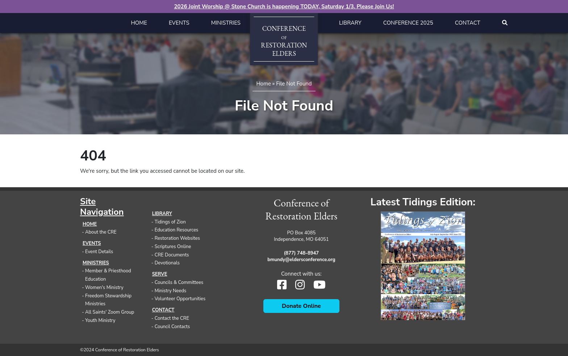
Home (139, 22)
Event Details (99, 251)
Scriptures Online (173, 246)
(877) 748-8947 (301, 253)
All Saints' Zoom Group (109, 312)
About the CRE (101, 232)
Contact (467, 22)
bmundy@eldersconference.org (301, 259)
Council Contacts (172, 326)
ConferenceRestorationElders (284, 41)
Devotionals (167, 263)
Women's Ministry (104, 287)
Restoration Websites (177, 238)
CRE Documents (172, 255)
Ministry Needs (171, 291)
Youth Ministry (100, 320)
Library (350, 22)
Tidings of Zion (170, 222)
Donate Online (301, 306)
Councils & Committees (179, 282)
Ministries (226, 22)
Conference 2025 (408, 22)
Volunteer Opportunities (180, 299)
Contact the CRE (172, 318)
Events (179, 22)
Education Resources (177, 230)
